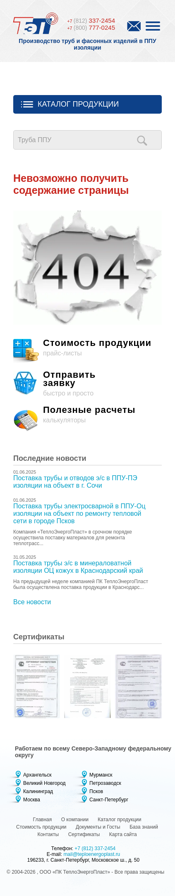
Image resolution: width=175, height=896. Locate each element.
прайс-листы (87, 352)
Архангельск (37, 775)
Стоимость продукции (41, 827)
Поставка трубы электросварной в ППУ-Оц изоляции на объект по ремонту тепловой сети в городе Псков (79, 513)
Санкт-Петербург (108, 800)
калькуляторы (87, 418)
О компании (75, 819)
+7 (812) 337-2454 (94, 848)
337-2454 (91, 20)
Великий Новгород (44, 783)
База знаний (143, 827)
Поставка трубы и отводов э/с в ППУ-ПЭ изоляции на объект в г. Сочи (75, 481)
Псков (96, 791)
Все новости (32, 601)
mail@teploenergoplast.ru (91, 854)
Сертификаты (84, 834)
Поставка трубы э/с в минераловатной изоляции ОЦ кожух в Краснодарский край (78, 567)
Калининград (38, 791)
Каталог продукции (78, 104)
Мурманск (100, 775)
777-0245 (91, 27)
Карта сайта (123, 834)
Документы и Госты (98, 827)
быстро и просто (87, 384)
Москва (31, 800)
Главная (42, 819)
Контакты (48, 834)
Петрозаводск (105, 783)
